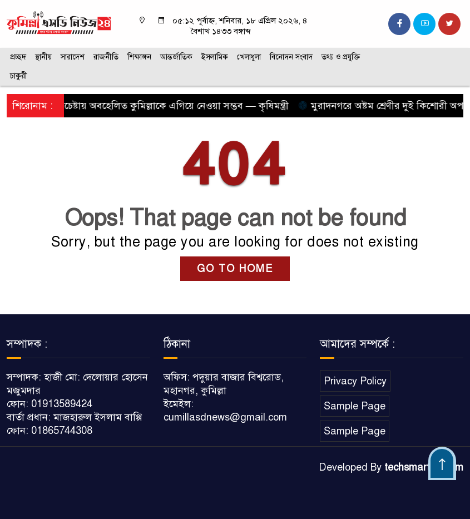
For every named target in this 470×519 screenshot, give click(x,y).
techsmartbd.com (423, 467)
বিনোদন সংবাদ (291, 57)
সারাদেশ (73, 57)
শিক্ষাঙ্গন (139, 57)
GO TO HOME (235, 269)
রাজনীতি (105, 57)
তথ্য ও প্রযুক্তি (340, 57)
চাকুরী (18, 76)
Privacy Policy (355, 381)
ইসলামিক (214, 57)
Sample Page (354, 406)
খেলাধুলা (249, 57)
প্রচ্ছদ (18, 57)
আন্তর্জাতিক (176, 57)
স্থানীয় (43, 57)
